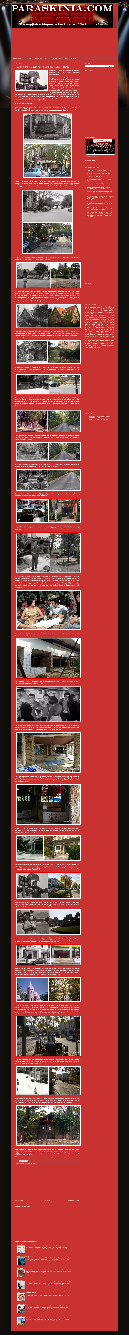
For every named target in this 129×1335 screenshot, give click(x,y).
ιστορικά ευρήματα (90, 338)
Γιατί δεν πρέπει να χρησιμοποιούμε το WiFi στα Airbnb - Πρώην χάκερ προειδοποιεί (46, 1257)
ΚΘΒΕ (112, 319)
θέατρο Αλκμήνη (89, 334)
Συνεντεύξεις (28, 58)
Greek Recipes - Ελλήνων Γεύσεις (26, 1292)
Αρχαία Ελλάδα (108, 310)
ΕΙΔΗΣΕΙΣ (19, 1244)
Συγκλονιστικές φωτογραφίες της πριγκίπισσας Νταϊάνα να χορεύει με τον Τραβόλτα (99, 187)
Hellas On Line (21, 1316)
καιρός (98, 338)
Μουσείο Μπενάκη (109, 324)
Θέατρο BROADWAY (100, 314)
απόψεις (88, 329)
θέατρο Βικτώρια (98, 334)
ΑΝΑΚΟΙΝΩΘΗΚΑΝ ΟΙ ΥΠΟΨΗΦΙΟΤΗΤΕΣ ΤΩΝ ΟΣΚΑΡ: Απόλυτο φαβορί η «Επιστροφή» (99, 192)
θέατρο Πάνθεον (89, 336)
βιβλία (106, 329)
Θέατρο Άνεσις (89, 315)
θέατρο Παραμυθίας (100, 336)
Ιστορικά (103, 319)
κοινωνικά (100, 340)
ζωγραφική (96, 333)
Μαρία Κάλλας (104, 322)
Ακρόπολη (99, 310)
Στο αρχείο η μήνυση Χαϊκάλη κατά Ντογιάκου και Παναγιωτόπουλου (43, 1305)
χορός (99, 347)
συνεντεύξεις (89, 347)
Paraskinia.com (93, 163)
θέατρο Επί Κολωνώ (108, 334)
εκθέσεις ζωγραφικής (100, 331)
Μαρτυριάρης (21, 1268)
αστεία (94, 329)
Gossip (104, 307)
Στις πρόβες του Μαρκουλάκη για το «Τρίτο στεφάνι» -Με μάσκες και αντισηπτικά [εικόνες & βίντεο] (99, 203)
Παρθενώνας (88, 326)
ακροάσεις (111, 327)
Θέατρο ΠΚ (111, 317)
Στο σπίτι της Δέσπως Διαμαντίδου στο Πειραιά (99, 170)
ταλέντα (96, 347)
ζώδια (103, 333)
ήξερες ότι (104, 327)
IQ (86, 308)
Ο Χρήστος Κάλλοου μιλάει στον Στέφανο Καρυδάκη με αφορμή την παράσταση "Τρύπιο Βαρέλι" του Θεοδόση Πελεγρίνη (100, 197)
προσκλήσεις (110, 345)
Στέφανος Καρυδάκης (108, 326)
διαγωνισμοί (88, 331)
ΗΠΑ (92, 314)
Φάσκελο (19, 1280)
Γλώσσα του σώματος (91, 312)
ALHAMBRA (88, 307)
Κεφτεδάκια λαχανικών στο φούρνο (34, 1293)
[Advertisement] (50, 32)
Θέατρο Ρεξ (88, 319)
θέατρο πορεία (110, 336)
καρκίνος (103, 338)
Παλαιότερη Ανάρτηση (73, 1200)
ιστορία (34, 1163)
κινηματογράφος (90, 340)
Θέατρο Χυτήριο (96, 319)
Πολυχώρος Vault (97, 326)
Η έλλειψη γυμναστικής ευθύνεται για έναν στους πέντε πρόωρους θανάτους (44, 1317)
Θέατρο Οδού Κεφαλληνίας (99, 317)
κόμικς (107, 342)
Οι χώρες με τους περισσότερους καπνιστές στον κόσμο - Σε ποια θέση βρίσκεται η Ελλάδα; (48, 1281)
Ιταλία (108, 319)
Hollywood (111, 307)
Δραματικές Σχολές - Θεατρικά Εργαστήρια (48, 58)
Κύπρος (93, 321)
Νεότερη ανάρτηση (20, 1200)
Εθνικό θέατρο (103, 312)
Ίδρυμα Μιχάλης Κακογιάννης (101, 309)
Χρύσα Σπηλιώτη (96, 327)
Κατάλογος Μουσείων (70, 58)
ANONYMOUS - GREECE (24, 1256)
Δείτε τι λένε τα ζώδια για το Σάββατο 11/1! (98, 184)
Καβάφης (87, 321)
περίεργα (96, 345)
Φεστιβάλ (88, 327)
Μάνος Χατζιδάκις (102, 321)
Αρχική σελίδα (17, 58)
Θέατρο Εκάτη (97, 315)
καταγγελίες (110, 338)
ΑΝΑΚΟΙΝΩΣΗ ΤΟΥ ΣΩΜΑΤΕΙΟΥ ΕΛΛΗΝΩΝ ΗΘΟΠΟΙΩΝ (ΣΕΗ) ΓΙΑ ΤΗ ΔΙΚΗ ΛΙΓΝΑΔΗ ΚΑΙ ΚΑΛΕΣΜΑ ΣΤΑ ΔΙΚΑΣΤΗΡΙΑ (99, 175)
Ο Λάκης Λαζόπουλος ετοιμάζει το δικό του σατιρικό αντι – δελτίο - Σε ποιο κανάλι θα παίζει (100, 208)
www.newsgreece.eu (23, 1304)
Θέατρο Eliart (110, 314)
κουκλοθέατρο (89, 342)
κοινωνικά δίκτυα (109, 340)
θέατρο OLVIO (110, 333)
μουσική (94, 343)
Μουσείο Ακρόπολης (97, 324)
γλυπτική (111, 329)
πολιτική (103, 345)
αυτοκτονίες (100, 329)
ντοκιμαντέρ (102, 343)
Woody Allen (90, 308)
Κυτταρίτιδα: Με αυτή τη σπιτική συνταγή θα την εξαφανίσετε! (41, 1269)
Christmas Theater (96, 307)
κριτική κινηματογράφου (99, 341)
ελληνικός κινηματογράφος (26, 1163)
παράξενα (88, 345)
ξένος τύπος (110, 343)
